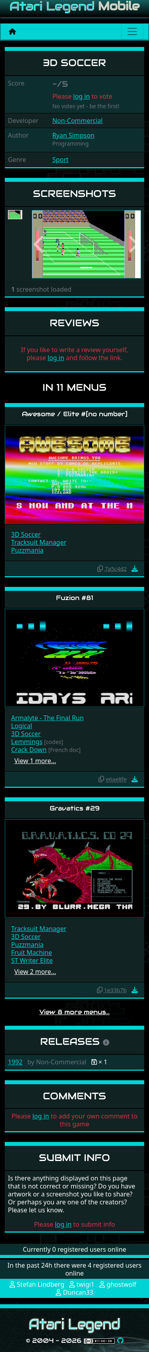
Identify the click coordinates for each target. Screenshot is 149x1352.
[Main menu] (132, 31)
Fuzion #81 (74, 598)
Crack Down (28, 749)
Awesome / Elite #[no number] (75, 414)
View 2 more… (35, 971)
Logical (21, 725)
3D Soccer (26, 534)
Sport (60, 159)
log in (81, 96)
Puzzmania (27, 550)
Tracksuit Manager (38, 542)
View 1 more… (35, 760)
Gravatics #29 (75, 808)
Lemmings (27, 741)
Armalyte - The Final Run (47, 717)
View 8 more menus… (74, 1012)
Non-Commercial (77, 120)
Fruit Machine (31, 952)
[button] (40, 244)
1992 (15, 1062)
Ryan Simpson (73, 135)
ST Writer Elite (32, 960)
